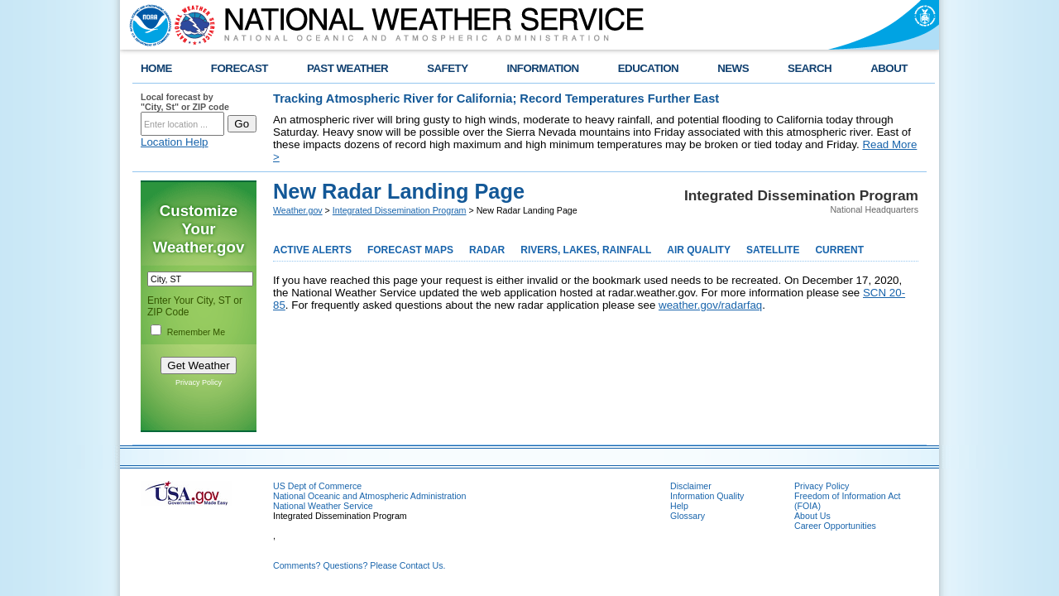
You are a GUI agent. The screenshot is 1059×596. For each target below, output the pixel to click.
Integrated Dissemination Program (400, 210)
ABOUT (889, 68)
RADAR (487, 250)
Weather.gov (298, 210)
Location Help (174, 142)
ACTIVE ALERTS (312, 250)
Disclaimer (691, 486)
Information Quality (707, 496)
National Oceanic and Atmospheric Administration (369, 496)
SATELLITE (772, 250)
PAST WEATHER (347, 68)
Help (679, 506)
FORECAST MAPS (410, 250)
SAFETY (447, 68)
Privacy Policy (198, 382)
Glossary (687, 516)
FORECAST (239, 68)
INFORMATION (543, 68)
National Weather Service (323, 506)
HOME (156, 68)
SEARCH (809, 68)
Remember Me (196, 332)
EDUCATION (648, 68)
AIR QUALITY (699, 250)
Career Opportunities (835, 526)
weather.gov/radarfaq (710, 305)
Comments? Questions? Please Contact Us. (359, 565)
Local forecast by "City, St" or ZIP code (185, 102)
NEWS (733, 68)
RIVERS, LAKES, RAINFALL (585, 250)
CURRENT (839, 250)
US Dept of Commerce (317, 486)
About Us (812, 516)
